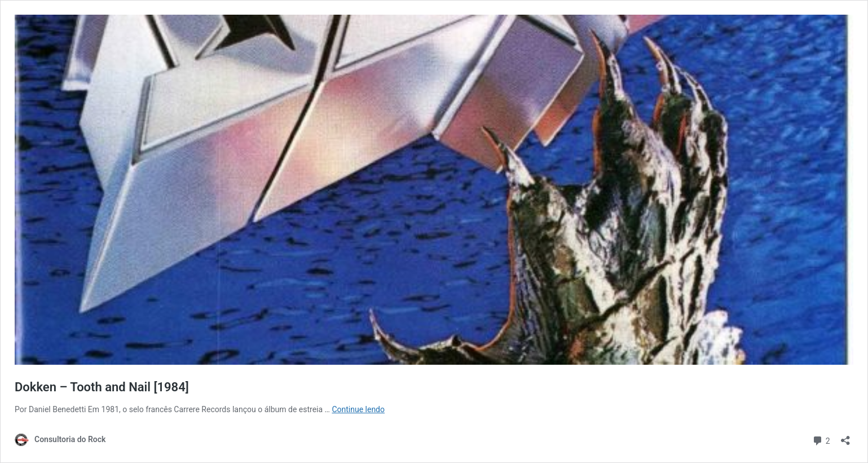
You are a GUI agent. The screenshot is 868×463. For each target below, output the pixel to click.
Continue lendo (358, 409)
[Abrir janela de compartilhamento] (845, 436)
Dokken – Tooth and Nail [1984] (102, 387)
